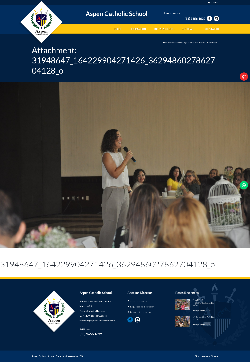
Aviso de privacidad (139, 301)
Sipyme (214, 356)
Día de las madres (197, 42)
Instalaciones (163, 29)
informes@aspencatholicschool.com (97, 320)
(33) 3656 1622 (195, 18)
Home (166, 42)
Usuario (214, 2)
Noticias (187, 29)
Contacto (212, 29)
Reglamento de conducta (141, 312)
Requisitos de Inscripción (142, 306)
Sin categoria (183, 42)
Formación (138, 29)
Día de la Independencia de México (203, 303)
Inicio (117, 29)
